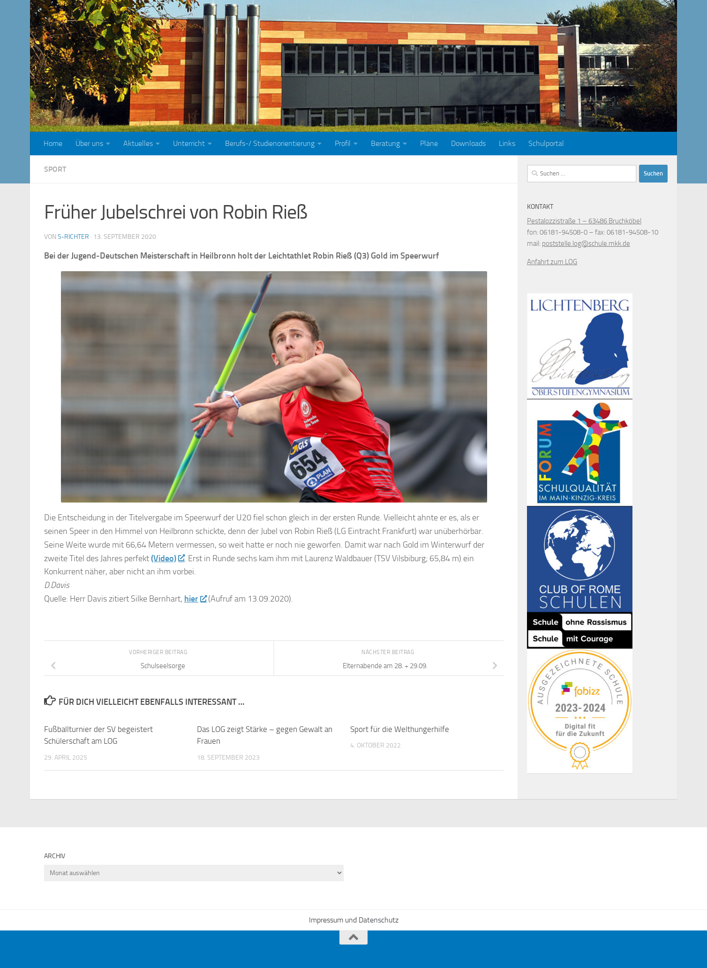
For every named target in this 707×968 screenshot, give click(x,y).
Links (507, 143)
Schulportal (546, 143)
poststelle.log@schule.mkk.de (586, 243)
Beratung (385, 143)
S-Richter (73, 237)
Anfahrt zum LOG (552, 262)
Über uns (89, 143)
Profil (343, 143)
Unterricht (189, 143)
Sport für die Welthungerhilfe (399, 729)
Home (53, 143)
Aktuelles (138, 143)
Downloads (468, 143)
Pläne (429, 143)
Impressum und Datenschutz (354, 919)
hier (195, 599)
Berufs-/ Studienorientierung (270, 143)
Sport (55, 169)
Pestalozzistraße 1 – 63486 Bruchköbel (584, 221)
